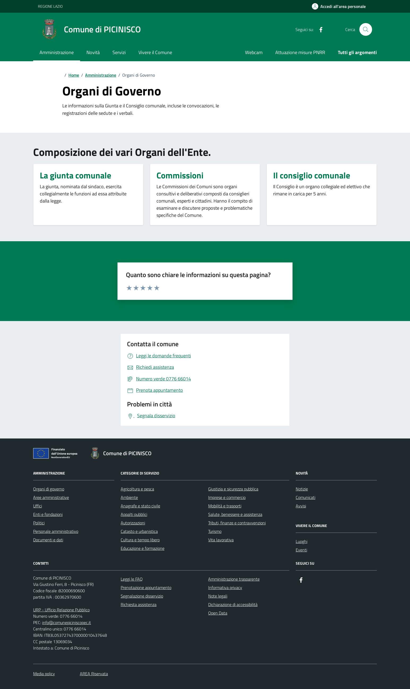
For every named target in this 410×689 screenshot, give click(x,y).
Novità (93, 52)
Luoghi (301, 541)
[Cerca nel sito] (365, 29)
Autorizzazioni (133, 523)
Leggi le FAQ (132, 579)
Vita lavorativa (221, 540)
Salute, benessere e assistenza (235, 514)
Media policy (44, 673)
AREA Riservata (94, 673)
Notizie (302, 489)
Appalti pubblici (134, 514)
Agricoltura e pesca (137, 489)
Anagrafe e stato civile (140, 506)
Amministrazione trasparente (234, 579)
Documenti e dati (48, 540)
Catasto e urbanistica (139, 531)
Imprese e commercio (227, 497)
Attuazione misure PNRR (300, 52)
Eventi (301, 550)
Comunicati (305, 497)
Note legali (217, 596)
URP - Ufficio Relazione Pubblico (61, 610)
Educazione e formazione (142, 548)
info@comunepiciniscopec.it (66, 622)
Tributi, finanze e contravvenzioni (237, 523)
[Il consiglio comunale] (311, 176)
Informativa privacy (225, 587)
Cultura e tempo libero (140, 540)
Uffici (37, 506)
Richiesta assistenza (138, 604)
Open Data (217, 613)
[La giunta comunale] (75, 176)
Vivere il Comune (155, 52)
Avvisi (301, 506)
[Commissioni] (179, 176)
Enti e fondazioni (48, 514)
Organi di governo (48, 489)
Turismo (214, 531)
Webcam (254, 52)
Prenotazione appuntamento (146, 587)
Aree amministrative (51, 497)
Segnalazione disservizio (142, 596)
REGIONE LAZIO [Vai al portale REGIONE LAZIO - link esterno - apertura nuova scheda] (50, 6)
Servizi (119, 52)
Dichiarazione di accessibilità (233, 604)
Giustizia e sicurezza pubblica (233, 489)
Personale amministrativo (55, 531)
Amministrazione (57, 52)
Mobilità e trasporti (224, 506)
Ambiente (129, 497)
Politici (39, 523)
